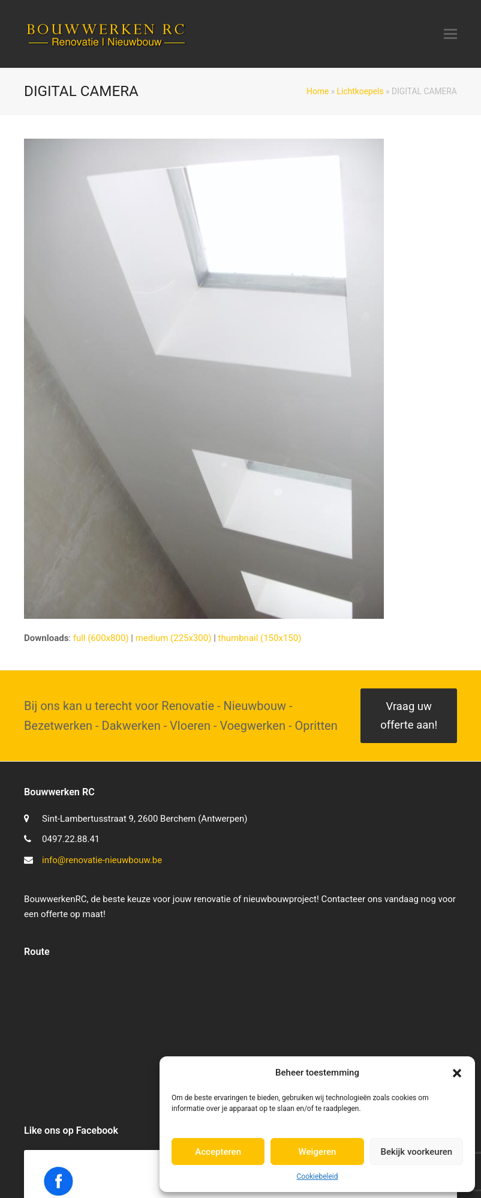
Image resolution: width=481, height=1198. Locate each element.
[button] (457, 1073)
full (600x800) (101, 638)
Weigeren (317, 1151)
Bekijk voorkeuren (416, 1151)
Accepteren (218, 1151)
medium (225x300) (174, 638)
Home (317, 91)
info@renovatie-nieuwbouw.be (102, 860)
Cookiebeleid (317, 1176)
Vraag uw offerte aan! (408, 715)
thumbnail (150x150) (260, 638)
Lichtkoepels (360, 91)
